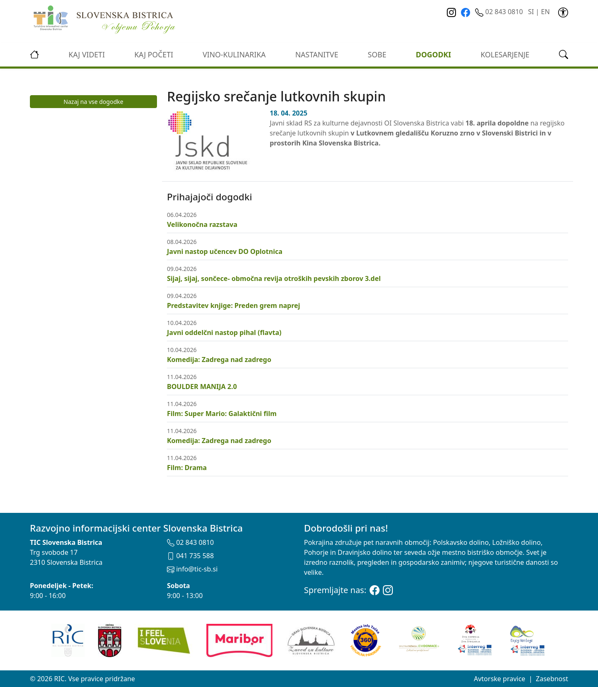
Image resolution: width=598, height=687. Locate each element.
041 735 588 (190, 555)
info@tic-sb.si (192, 569)
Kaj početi (153, 54)
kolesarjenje (504, 54)
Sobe (377, 54)
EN (545, 11)
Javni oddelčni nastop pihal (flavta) (224, 332)
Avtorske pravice (499, 678)
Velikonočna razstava (202, 224)
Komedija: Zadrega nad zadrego (219, 359)
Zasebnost (552, 678)
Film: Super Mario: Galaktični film (222, 413)
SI (531, 11)
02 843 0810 (499, 11)
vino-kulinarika (234, 54)
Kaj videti (87, 54)
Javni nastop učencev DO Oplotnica (224, 251)
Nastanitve (316, 54)
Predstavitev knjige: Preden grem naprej (233, 305)
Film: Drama (187, 467)
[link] (563, 11)
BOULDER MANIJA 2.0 (202, 386)
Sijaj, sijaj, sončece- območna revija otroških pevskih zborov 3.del (274, 278)
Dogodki (433, 54)
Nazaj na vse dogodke (93, 102)
